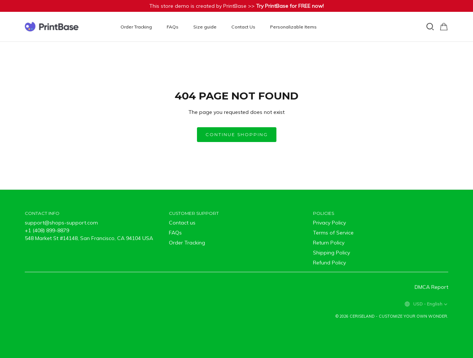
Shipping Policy (331, 252)
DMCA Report (431, 287)
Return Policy (328, 242)
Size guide (205, 27)
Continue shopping (236, 134)
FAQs (172, 27)
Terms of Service (333, 232)
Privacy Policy (329, 222)
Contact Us (243, 27)
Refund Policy (329, 262)
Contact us (182, 222)
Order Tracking (136, 27)
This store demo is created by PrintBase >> (236, 5)
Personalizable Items (293, 27)
